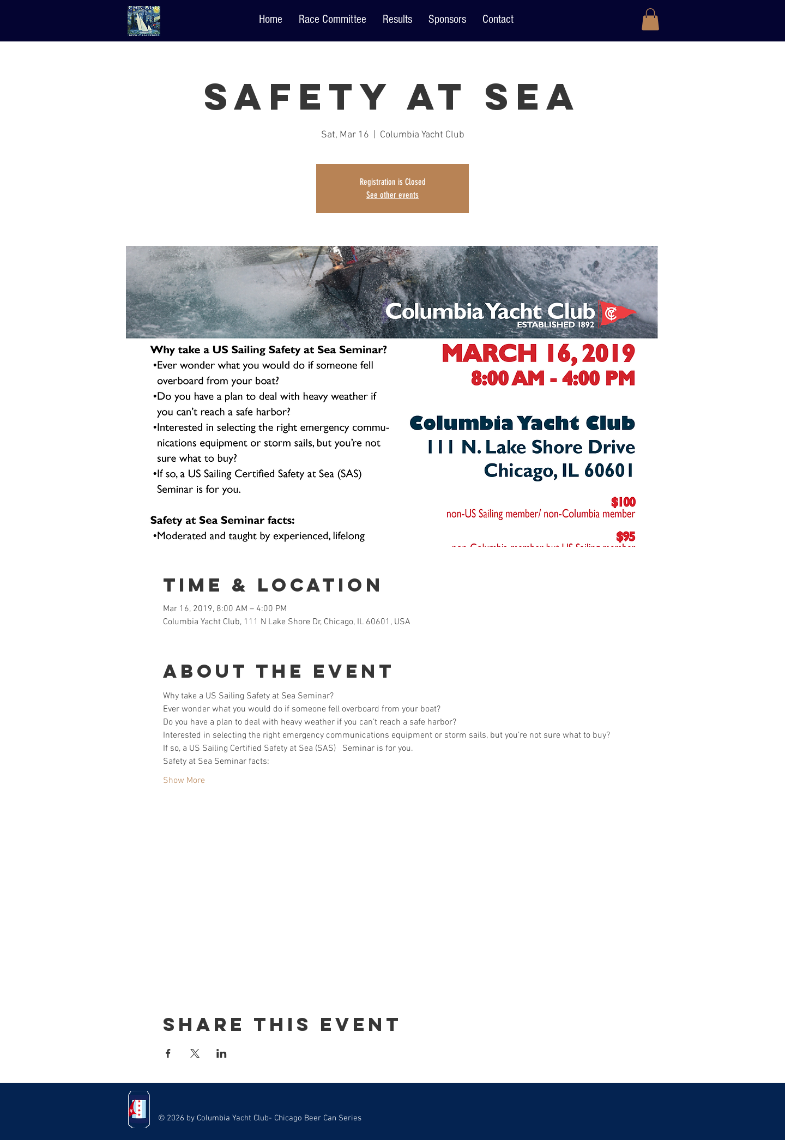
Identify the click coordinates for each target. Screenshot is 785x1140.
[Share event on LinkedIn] (221, 1053)
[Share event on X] (195, 1053)
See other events (392, 195)
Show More (184, 780)
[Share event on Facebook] (168, 1053)
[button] (650, 19)
